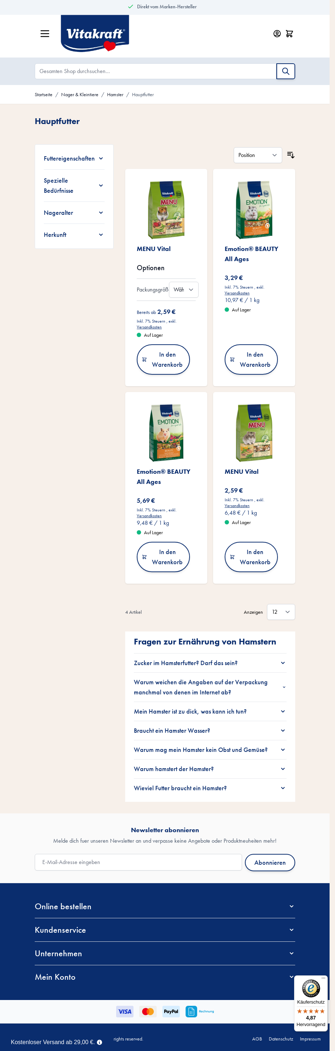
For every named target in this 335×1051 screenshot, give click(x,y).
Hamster (115, 94)
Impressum (310, 1038)
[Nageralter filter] (74, 213)
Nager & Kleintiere (79, 94)
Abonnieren (270, 862)
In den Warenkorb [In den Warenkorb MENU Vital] (162, 359)
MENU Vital (154, 248)
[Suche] (285, 71)
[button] (165, 906)
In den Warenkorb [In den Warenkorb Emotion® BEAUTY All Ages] (250, 359)
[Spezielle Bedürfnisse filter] (74, 186)
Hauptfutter (143, 94)
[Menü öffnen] (45, 34)
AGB (257, 1038)
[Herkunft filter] (74, 235)
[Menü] (323, 979)
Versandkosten (149, 327)
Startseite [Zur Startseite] (43, 94)
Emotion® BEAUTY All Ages (251, 253)
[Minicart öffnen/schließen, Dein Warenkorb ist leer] (289, 33)
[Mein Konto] (277, 33)
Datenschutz (281, 1038)
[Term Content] (99, 1041)
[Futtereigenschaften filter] (74, 158)
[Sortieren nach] (258, 155)
